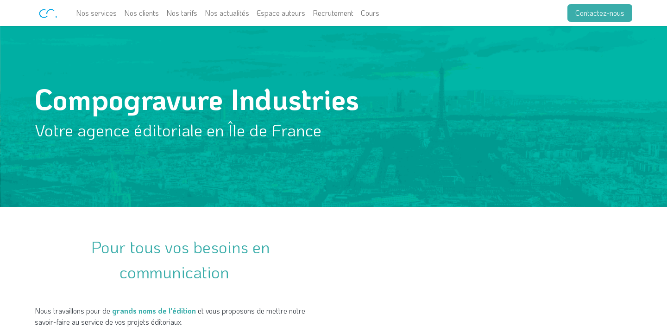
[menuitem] (96, 13)
